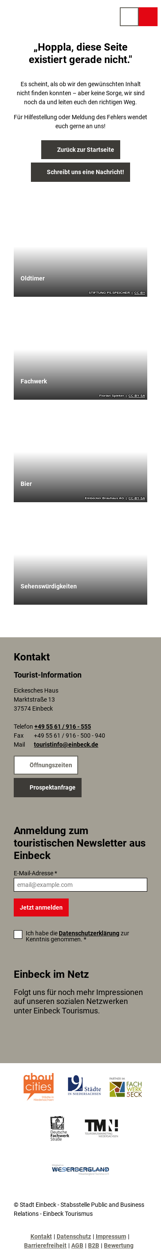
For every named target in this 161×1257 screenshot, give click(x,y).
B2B (93, 1245)
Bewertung (119, 1245)
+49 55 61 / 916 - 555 (62, 726)
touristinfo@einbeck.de (66, 745)
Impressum (111, 1236)
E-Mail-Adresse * (35, 873)
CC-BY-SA (136, 396)
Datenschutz (74, 1236)
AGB (77, 1245)
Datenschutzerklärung (89, 933)
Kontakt (41, 1236)
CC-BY (139, 293)
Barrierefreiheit (45, 1245)
